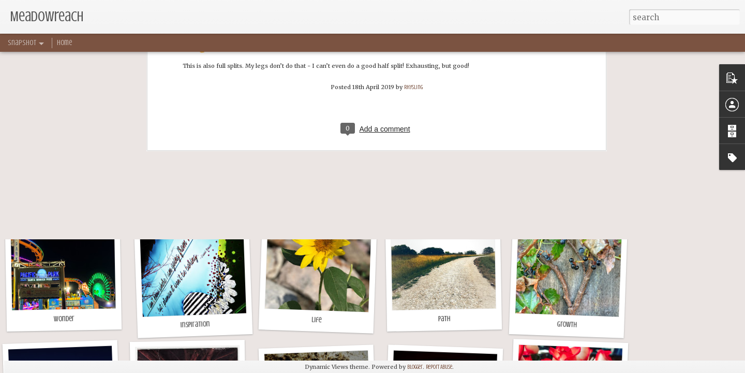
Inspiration (195, 324)
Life (316, 320)
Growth (567, 324)
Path (444, 319)
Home (64, 43)
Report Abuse (439, 367)
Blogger (415, 367)
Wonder (64, 319)
